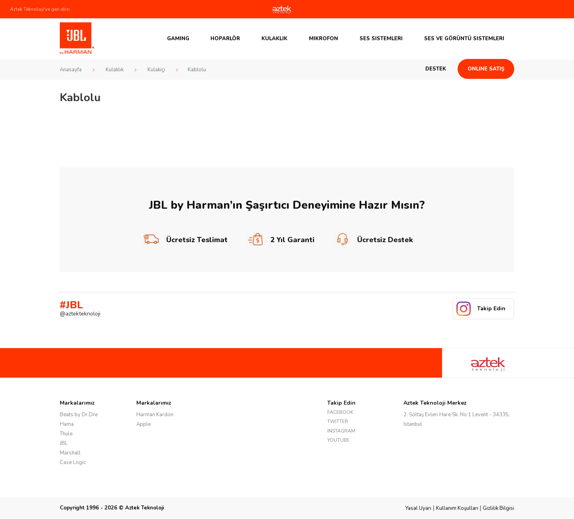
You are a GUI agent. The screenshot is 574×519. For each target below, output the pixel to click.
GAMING (178, 38)
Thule (66, 433)
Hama (67, 424)
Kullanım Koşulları (457, 508)
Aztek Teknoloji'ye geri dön (40, 9)
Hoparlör (225, 38)
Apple (143, 424)
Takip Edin (491, 308)
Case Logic (73, 462)
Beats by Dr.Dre (79, 414)
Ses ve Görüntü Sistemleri (464, 38)
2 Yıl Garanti (281, 239)
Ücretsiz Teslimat (185, 239)
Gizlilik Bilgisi (498, 508)
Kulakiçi (156, 69)
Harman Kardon (154, 414)
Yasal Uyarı (418, 508)
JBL (64, 443)
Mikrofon (323, 38)
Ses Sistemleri (381, 38)
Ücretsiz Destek (373, 239)
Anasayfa (71, 69)
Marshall (70, 452)
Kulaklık (274, 38)
